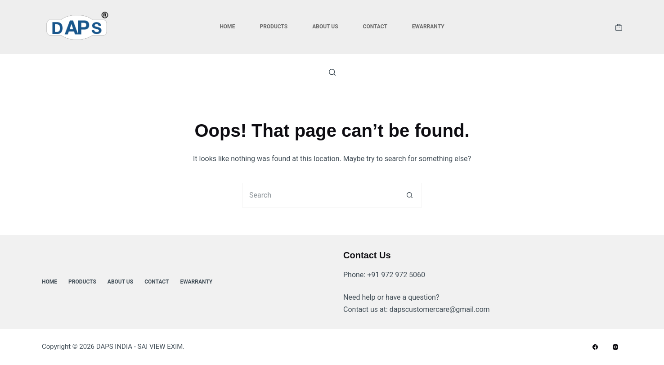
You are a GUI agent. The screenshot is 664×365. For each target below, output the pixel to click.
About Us (325, 26)
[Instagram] (615, 347)
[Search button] (409, 195)
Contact (375, 26)
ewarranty (428, 26)
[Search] (332, 72)
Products (273, 26)
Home (227, 26)
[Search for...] (319, 195)
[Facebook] (595, 347)
